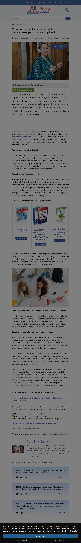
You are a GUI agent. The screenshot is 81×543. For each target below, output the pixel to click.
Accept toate (40, 536)
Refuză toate (59, 540)
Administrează (22, 540)
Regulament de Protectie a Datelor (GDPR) (52, 526)
